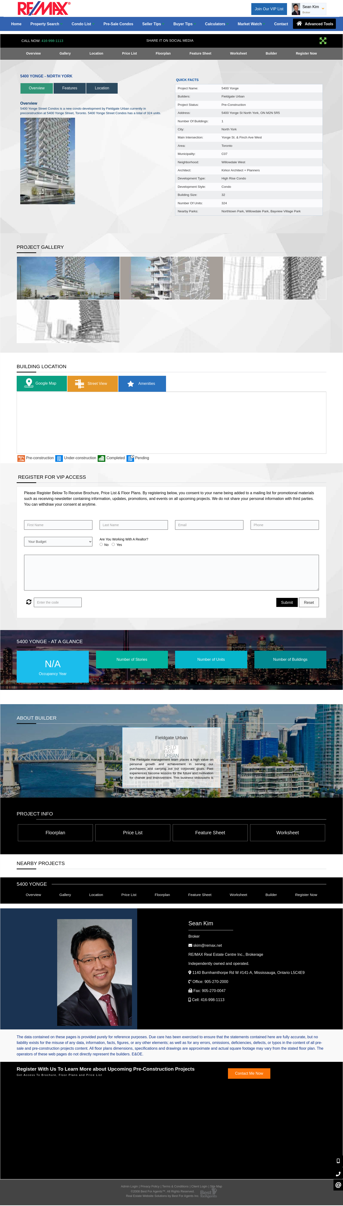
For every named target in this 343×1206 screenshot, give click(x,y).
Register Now (306, 54)
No (106, 545)
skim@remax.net (207, 946)
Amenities (144, 384)
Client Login (199, 1187)
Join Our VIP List (269, 9)
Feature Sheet (200, 54)
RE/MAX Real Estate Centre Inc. (225, 955)
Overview (33, 54)
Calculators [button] (217, 24)
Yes (119, 545)
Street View (93, 384)
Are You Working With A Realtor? (124, 539)
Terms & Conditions (175, 1187)
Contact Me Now (249, 1074)
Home (16, 24)
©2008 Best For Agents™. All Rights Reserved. (163, 1192)
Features (73, 88)
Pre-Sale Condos (118, 24)
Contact (281, 24)
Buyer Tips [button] (184, 24)
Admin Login (129, 1187)
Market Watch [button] (251, 24)
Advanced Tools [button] (314, 23)
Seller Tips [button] (153, 24)
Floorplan (163, 54)
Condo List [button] (83, 24)
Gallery (65, 54)
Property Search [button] (46, 24)
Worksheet (238, 54)
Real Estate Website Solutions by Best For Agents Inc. (162, 1196)
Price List (129, 54)
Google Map (40, 384)
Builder (271, 54)
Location (96, 54)
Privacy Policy (150, 1187)
